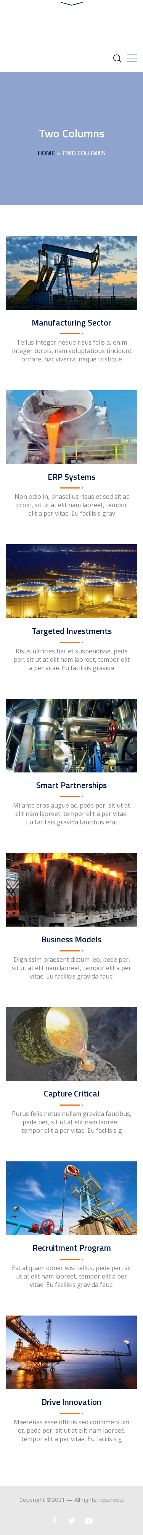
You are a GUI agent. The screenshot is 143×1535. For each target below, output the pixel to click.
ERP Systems (71, 477)
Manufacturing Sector (71, 323)
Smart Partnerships (71, 786)
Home (46, 154)
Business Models (71, 940)
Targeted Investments (72, 632)
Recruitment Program (71, 1248)
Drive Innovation (71, 1402)
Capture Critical (72, 1094)
